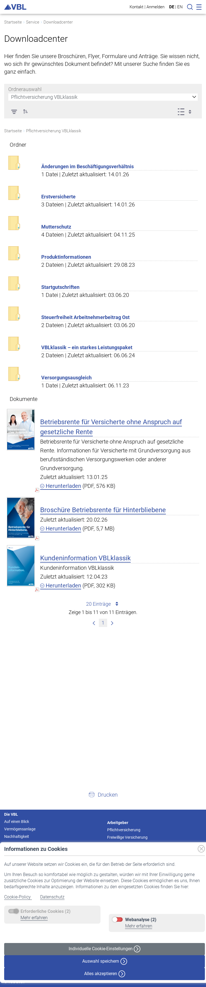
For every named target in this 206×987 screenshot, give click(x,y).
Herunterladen (60, 486)
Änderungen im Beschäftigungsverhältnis (87, 166)
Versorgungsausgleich (66, 377)
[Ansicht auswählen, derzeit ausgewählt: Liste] (186, 111)
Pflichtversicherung (123, 830)
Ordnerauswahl (25, 89)
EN (180, 6)
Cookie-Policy (18, 897)
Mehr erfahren (34, 917)
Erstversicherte (58, 197)
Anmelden (155, 6)
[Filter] (14, 111)
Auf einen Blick (16, 821)
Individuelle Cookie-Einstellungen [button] (104, 948)
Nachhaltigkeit (16, 836)
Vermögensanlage (19, 829)
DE (171, 6)
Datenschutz (52, 897)
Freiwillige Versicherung (127, 837)
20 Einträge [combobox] (103, 604)
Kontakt (136, 6)
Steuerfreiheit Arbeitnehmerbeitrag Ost (85, 317)
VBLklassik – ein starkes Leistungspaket (86, 347)
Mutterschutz (56, 227)
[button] (25, 111)
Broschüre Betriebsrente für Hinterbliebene (103, 510)
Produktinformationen (66, 257)
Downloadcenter (58, 22)
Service (32, 22)
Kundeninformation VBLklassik (85, 558)
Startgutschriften (60, 287)
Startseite (13, 22)
